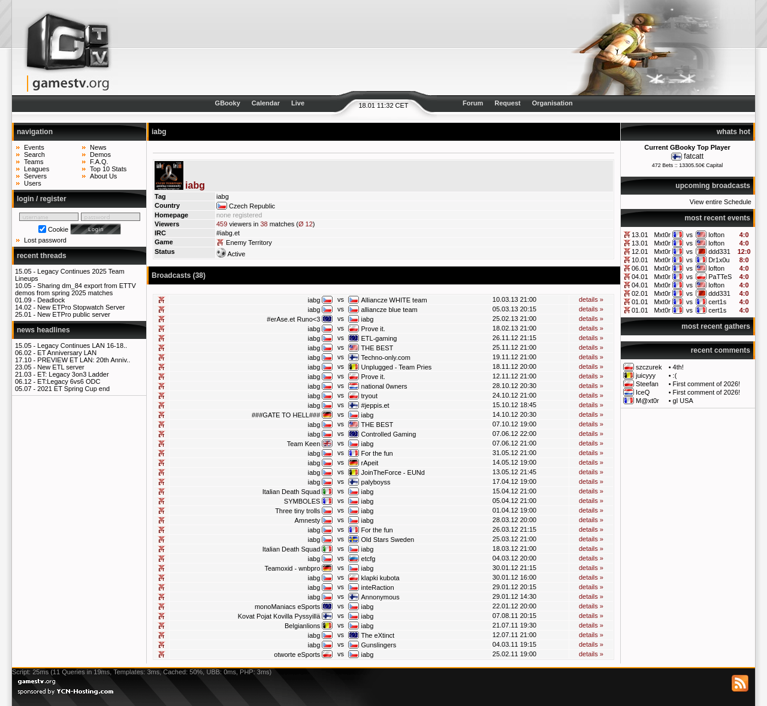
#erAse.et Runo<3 (293, 319)
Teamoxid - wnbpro (292, 568)
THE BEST (377, 348)
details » (591, 299)
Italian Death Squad (291, 491)
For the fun (377, 453)
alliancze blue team (389, 309)
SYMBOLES (302, 501)
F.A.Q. (99, 161)
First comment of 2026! (707, 383)
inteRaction (377, 587)
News (98, 147)
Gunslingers (379, 645)
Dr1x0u (718, 259)
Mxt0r (662, 234)
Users (32, 183)
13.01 (640, 234)
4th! (678, 367)
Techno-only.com (385, 357)
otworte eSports (297, 654)
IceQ (643, 392)
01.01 (640, 301)
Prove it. (373, 328)
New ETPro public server (73, 314)
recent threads (42, 256)
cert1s (717, 301)
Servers (35, 176)
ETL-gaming (379, 338)
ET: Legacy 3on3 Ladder (72, 374)
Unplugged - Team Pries (396, 367)
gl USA (683, 400)
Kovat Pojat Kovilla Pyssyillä (279, 616)
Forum (473, 103)
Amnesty (308, 520)
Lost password (45, 240)
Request (507, 103)
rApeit (370, 462)
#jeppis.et (375, 405)
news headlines (43, 330)
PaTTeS (720, 276)
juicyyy (646, 375)
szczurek (649, 367)
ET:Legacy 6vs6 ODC (68, 381)
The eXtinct (378, 635)
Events (34, 147)
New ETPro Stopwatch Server (81, 307)
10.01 (640, 259)
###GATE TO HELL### (286, 415)
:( (675, 375)
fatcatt (693, 156)
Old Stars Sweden (388, 539)
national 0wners (384, 386)
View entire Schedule (720, 201)
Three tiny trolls (297, 510)
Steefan (647, 383)
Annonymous (380, 597)
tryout (369, 395)
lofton (716, 234)
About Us (103, 176)
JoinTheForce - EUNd (393, 472)
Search (34, 154)
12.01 (640, 251)
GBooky (227, 103)
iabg (314, 300)
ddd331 (719, 251)
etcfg (368, 558)
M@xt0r (647, 400)
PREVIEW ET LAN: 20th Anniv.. (83, 359)
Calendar (266, 103)
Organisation (552, 103)
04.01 (640, 276)
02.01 (640, 293)
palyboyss (376, 482)
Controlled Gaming (388, 434)
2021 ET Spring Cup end (73, 388)
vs (689, 234)
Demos (100, 154)
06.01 (640, 268)
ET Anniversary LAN (66, 352)
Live (297, 103)
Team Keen (304, 443)
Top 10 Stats (108, 168)
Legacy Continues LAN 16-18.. (82, 345)
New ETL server (60, 367)
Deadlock (51, 300)
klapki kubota (380, 577)
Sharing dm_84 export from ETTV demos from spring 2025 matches (75, 289)
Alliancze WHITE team (394, 300)
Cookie (58, 229)
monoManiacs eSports (287, 606)
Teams (33, 161)
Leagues (36, 168)
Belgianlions (302, 625)
